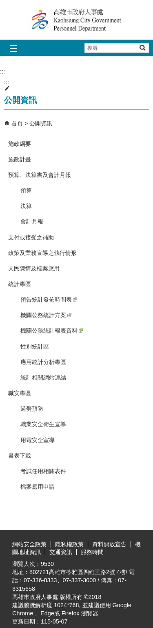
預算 (26, 190)
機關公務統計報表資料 (51, 330)
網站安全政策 (29, 544)
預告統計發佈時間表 (48, 299)
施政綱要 (19, 144)
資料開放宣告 (109, 544)
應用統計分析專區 (43, 362)
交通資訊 (60, 552)
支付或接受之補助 (31, 237)
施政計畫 (19, 159)
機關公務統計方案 (45, 315)
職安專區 (19, 393)
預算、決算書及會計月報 (39, 175)
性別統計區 (34, 346)
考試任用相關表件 (43, 471)
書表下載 (19, 455)
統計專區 (19, 284)
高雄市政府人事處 (77, 20)
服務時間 (92, 552)
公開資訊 (40, 123)
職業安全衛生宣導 (43, 424)
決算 (26, 206)
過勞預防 (31, 408)
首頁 (17, 123)
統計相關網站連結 (43, 377)
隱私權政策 (69, 544)
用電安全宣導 (37, 440)
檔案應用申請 (37, 486)
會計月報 (31, 221)
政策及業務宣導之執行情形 (42, 253)
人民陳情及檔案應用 (34, 268)
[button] (142, 47)
